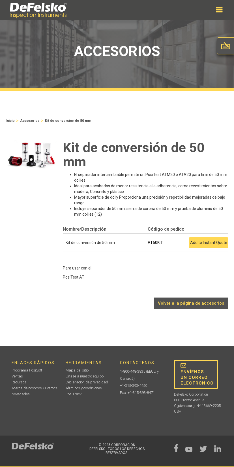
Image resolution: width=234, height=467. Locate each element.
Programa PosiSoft (27, 370)
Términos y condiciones (84, 388)
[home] (38, 10)
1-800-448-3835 (132, 371)
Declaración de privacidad (87, 382)
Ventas (17, 376)
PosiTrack (73, 394)
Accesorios (30, 121)
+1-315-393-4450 (133, 385)
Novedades (21, 394)
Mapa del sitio (77, 370)
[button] (219, 10)
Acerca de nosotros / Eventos (34, 388)
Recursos (19, 382)
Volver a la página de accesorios (191, 303)
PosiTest (73, 277)
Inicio (10, 121)
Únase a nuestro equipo (85, 376)
